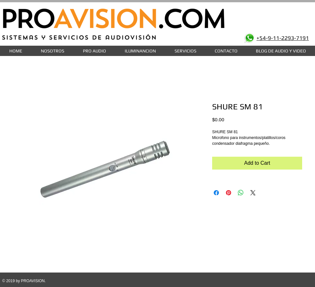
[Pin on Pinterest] (228, 193)
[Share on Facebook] (216, 193)
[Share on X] (253, 193)
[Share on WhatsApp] (241, 193)
